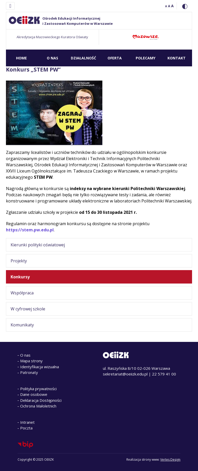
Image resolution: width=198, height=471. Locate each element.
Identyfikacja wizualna (39, 366)
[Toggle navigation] (10, 6)
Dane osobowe (33, 394)
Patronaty (29, 372)
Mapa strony (31, 360)
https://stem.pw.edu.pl (30, 230)
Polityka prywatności (38, 388)
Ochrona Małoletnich (38, 406)
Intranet (27, 422)
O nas (25, 355)
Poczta (26, 427)
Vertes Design (170, 459)
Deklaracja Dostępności (41, 400)
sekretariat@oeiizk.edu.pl (125, 373)
